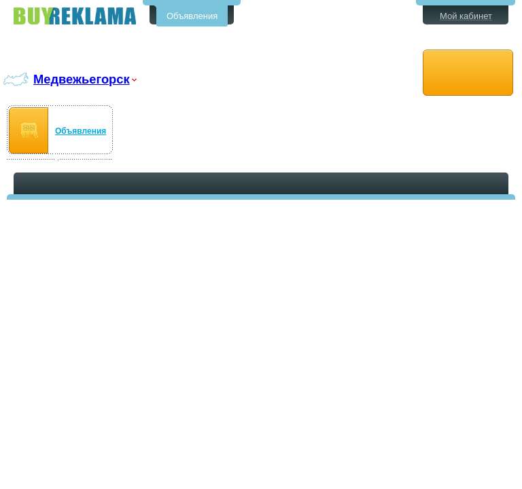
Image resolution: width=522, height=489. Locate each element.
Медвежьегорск (81, 79)
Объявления (192, 16)
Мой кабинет (466, 16)
